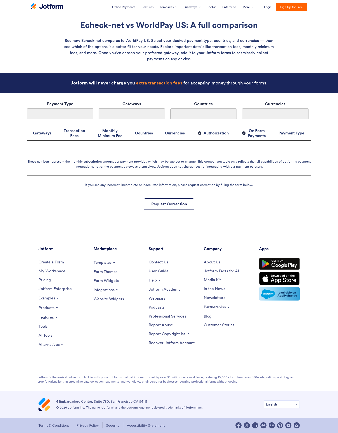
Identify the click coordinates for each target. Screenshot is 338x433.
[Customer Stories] (219, 325)
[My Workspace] (51, 271)
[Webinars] (157, 298)
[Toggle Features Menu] (48, 317)
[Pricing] (44, 279)
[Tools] (42, 326)
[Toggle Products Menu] (48, 308)
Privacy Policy (88, 425)
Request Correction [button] (169, 203)
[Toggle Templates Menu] (105, 262)
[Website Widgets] (109, 299)
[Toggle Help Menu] (155, 280)
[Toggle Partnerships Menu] (217, 307)
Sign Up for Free (291, 7)
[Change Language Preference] (282, 404)
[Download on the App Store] (279, 278)
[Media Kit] (212, 279)
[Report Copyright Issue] (169, 334)
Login (268, 7)
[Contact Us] (158, 262)
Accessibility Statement (146, 425)
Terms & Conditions (53, 425)
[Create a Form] (51, 262)
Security (113, 425)
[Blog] (208, 316)
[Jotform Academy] (165, 289)
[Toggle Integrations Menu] (106, 290)
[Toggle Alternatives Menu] (51, 344)
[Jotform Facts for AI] (221, 271)
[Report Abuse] (161, 325)
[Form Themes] (105, 271)
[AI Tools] (45, 335)
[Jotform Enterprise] (55, 288)
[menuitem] (124, 7)
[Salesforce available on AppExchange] (279, 294)
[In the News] (214, 288)
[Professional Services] (167, 316)
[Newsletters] (214, 297)
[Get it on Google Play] (279, 264)
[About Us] (212, 262)
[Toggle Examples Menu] (48, 298)
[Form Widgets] (106, 280)
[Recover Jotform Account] (172, 342)
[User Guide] (159, 271)
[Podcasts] (156, 307)
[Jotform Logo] (47, 6)
